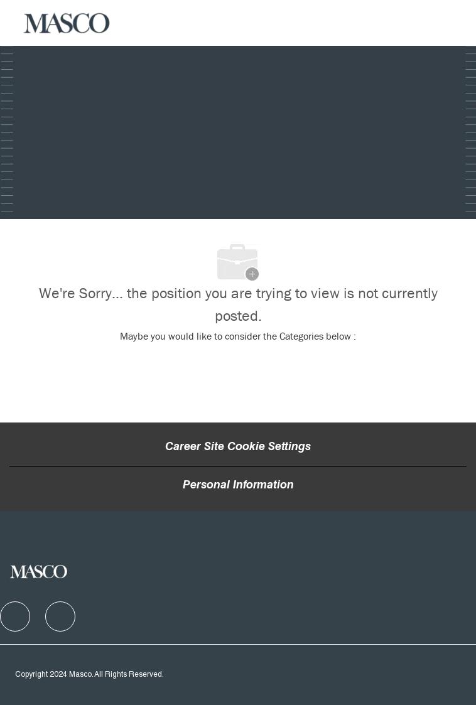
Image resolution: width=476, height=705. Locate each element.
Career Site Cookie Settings (238, 447)
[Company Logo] (67, 23)
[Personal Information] (238, 486)
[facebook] (15, 616)
